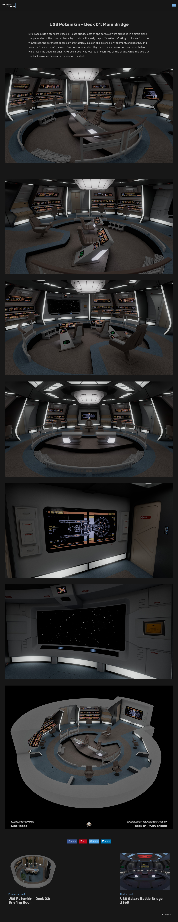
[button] (166, 915)
